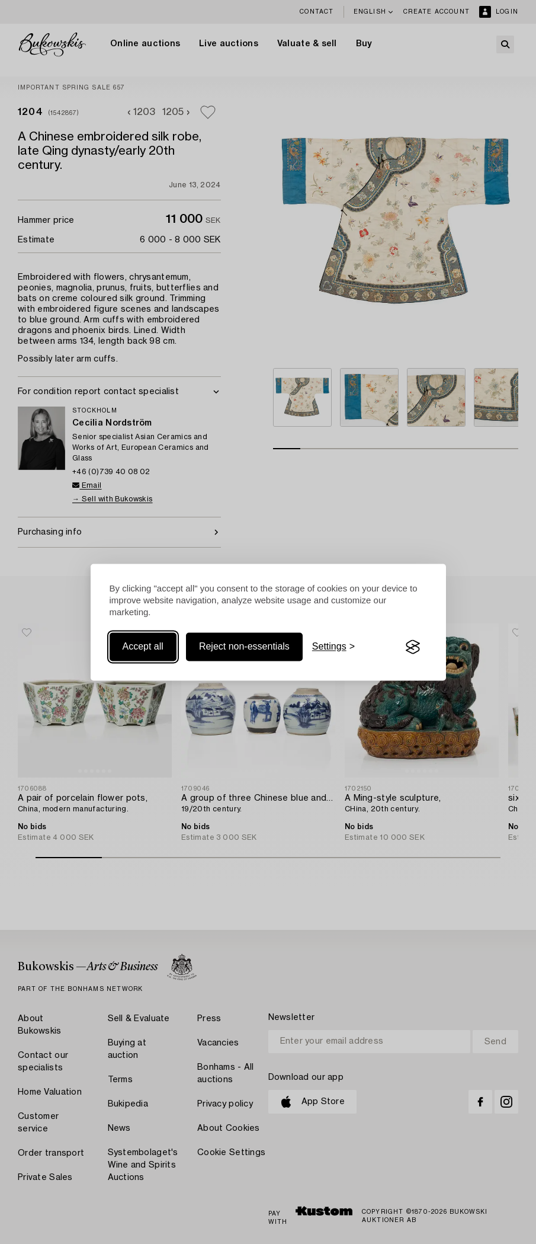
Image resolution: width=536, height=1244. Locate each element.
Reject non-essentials (244, 647)
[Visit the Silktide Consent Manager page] (413, 647)
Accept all (143, 647)
